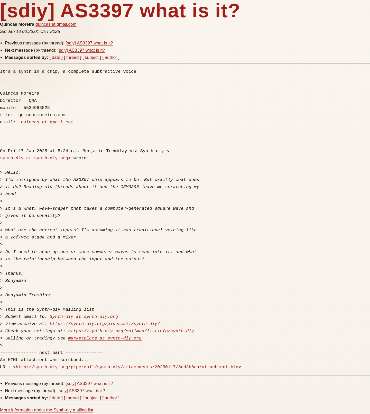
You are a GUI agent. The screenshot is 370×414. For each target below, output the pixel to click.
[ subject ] (91, 57)
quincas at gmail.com (56, 24)
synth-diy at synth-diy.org (34, 158)
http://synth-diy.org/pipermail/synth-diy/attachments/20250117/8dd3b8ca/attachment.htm (127, 367)
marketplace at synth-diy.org (105, 338)
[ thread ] (72, 57)
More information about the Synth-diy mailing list (46, 410)
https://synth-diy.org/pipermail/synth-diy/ (105, 324)
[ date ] (56, 57)
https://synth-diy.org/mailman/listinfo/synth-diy (131, 331)
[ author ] (110, 57)
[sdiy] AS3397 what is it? (89, 43)
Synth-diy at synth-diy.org (84, 317)
